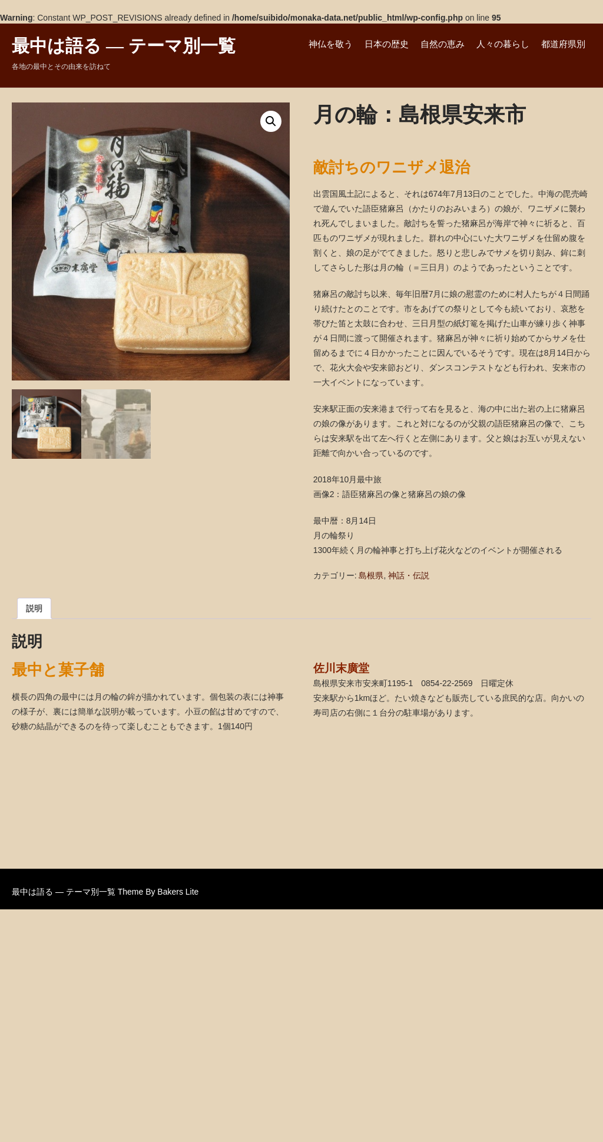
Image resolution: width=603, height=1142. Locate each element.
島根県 (371, 575)
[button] (270, 121)
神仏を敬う (331, 43)
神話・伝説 (408, 575)
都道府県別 (563, 43)
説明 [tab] (34, 608)
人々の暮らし (502, 43)
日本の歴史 (387, 43)
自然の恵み (442, 43)
